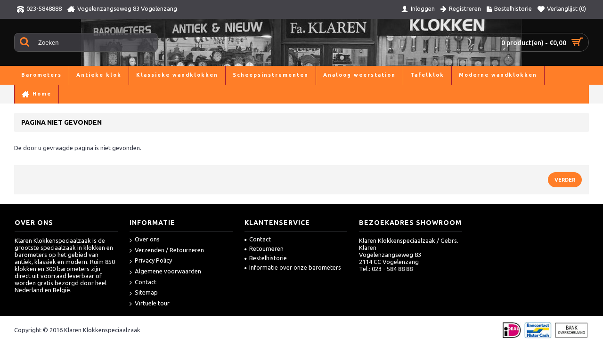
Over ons (145, 240)
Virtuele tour (150, 304)
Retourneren (264, 248)
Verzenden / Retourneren (167, 251)
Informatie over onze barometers (292, 267)
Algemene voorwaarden (165, 272)
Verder (564, 180)
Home (22, 93)
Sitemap (144, 293)
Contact (143, 283)
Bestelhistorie (265, 258)
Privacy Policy (151, 261)
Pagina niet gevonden (69, 93)
